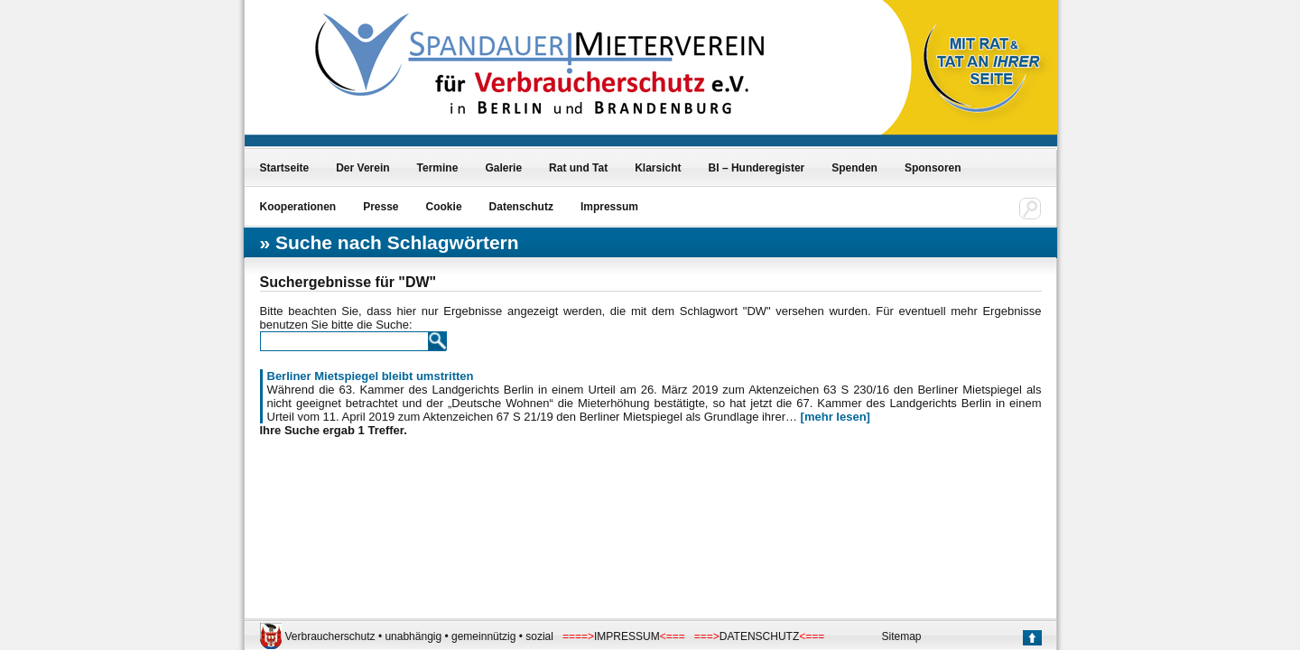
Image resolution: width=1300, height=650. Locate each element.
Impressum (609, 206)
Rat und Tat (578, 168)
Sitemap (902, 636)
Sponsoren (933, 168)
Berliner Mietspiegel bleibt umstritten (370, 376)
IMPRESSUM (627, 636)
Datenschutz (521, 206)
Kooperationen (298, 206)
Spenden (854, 168)
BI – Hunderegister (757, 168)
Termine (438, 168)
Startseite (285, 168)
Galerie (503, 168)
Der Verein (362, 168)
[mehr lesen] (835, 416)
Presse (380, 206)
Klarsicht (658, 168)
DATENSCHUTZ (759, 636)
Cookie (444, 206)
